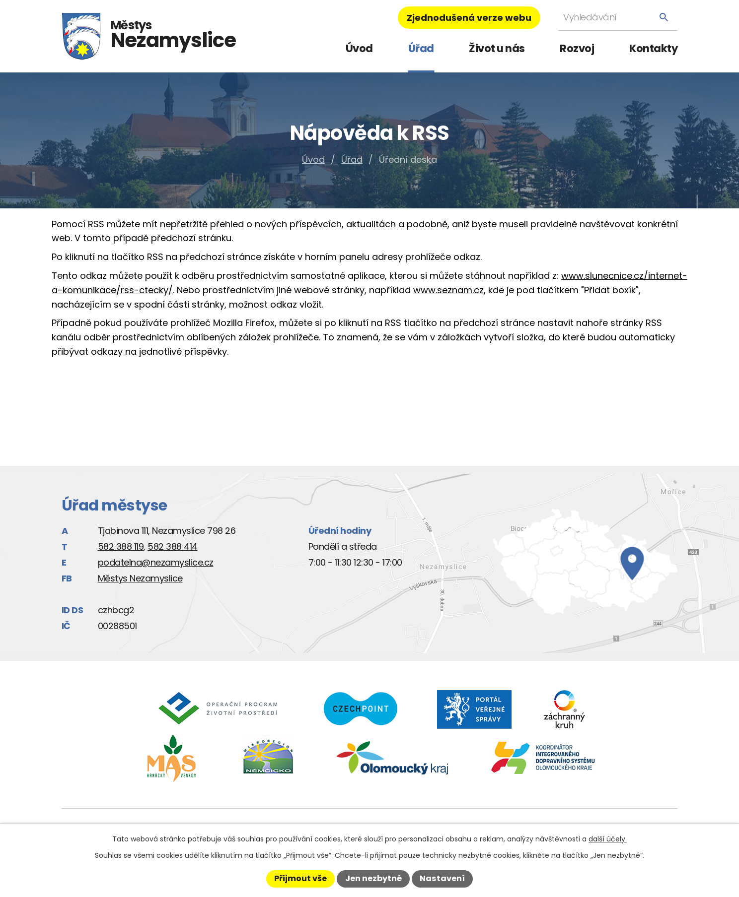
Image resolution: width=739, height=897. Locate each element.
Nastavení (442, 878)
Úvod (359, 48)
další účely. (608, 839)
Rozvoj (577, 48)
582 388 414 (173, 546)
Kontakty (653, 48)
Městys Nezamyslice (140, 578)
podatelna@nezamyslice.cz (156, 562)
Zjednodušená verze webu (469, 17)
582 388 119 (121, 546)
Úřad (421, 48)
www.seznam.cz (448, 290)
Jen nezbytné (373, 878)
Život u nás (497, 48)
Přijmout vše (300, 878)
